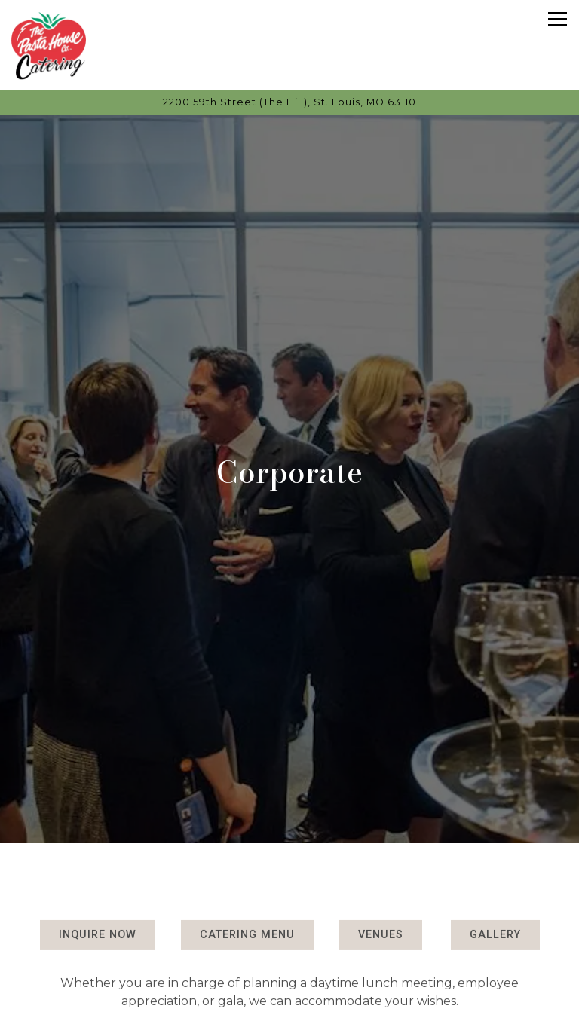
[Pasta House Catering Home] (49, 45)
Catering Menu (247, 912)
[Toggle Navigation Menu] (557, 19)
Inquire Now (97, 912)
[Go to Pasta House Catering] (289, 102)
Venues (380, 912)
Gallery (495, 912)
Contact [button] (289, 999)
